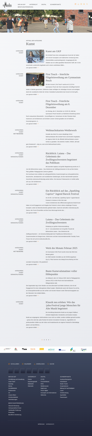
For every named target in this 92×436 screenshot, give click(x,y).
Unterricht (33, 4)
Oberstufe (30, 386)
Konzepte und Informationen (49, 392)
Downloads (40, 364)
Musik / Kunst (64, 384)
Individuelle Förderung (14, 410)
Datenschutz (50, 424)
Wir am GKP (21, 4)
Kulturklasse (63, 381)
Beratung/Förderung (25, 7)
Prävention (11, 412)
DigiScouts (44, 388)
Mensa (10, 386)
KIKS (42, 384)
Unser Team (11, 381)
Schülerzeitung (64, 392)
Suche (52, 364)
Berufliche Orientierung (14, 414)
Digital (43, 4)
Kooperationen (64, 386)
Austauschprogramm (66, 379)
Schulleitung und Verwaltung (16, 379)
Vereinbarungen (12, 399)
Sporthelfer (63, 395)
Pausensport (63, 397)
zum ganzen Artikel (31, 67)
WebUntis (43, 395)
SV (9, 392)
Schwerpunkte (55, 4)
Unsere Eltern (12, 395)
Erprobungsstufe (32, 381)
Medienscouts (44, 386)
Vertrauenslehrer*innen (14, 408)
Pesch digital (44, 390)
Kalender (27, 364)
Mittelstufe (31, 384)
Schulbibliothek (12, 388)
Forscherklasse (45, 381)
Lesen (62, 390)
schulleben (15, 364)
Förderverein (11, 390)
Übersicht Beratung (13, 405)
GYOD (42, 379)
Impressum (41, 424)
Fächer (30, 379)
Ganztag (10, 384)
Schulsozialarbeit (13, 397)
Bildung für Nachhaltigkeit (67, 388)
